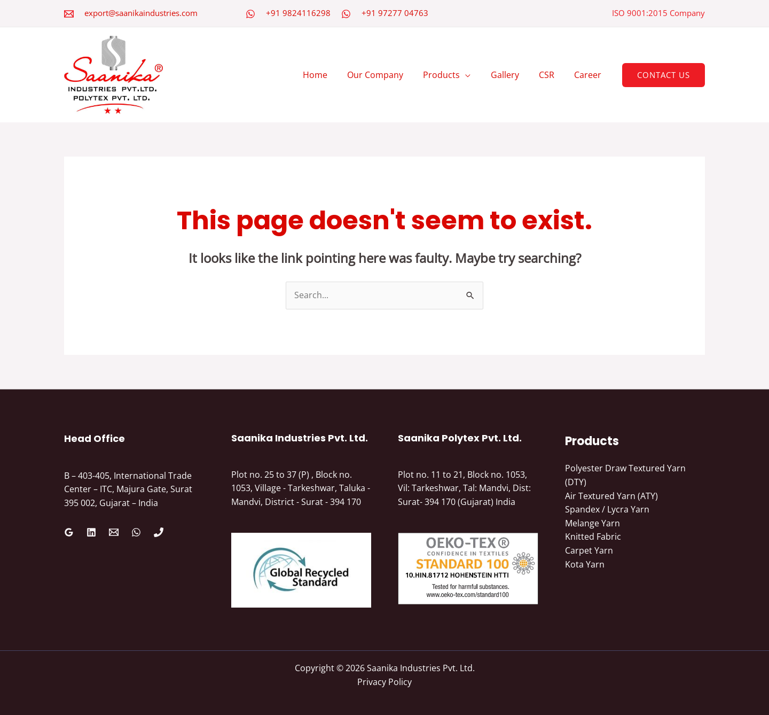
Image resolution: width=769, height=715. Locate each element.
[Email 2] (69, 14)
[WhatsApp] (250, 14)
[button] (663, 75)
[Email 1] (114, 532)
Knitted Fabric (593, 536)
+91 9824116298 (298, 12)
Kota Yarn (585, 564)
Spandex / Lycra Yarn (607, 509)
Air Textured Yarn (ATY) (611, 496)
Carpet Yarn (589, 550)
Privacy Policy (384, 682)
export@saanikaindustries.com (141, 12)
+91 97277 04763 (395, 12)
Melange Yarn (592, 523)
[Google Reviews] (69, 532)
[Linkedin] (91, 532)
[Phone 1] (158, 532)
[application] (475, 75)
